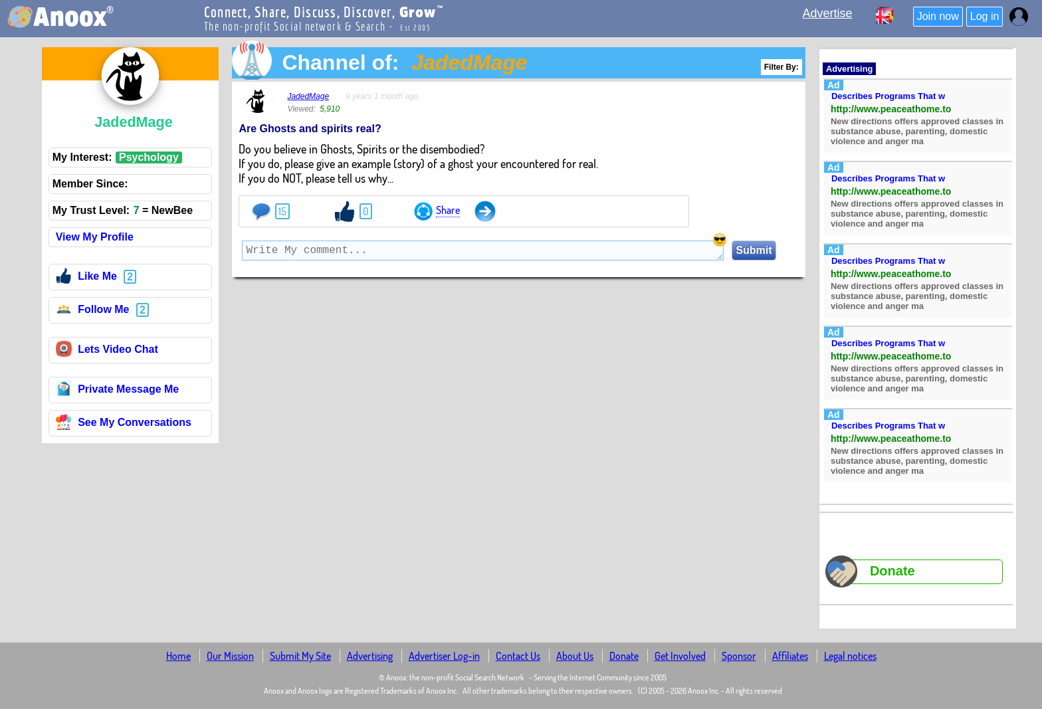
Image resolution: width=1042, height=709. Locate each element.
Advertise (828, 13)
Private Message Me (117, 391)
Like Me (86, 278)
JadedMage (308, 96)
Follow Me (93, 311)
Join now (938, 16)
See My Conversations (123, 424)
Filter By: (781, 67)
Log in (984, 16)
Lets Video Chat (107, 351)
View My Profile (95, 237)
